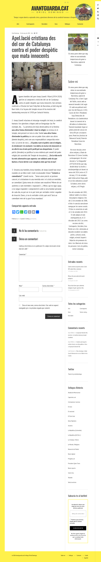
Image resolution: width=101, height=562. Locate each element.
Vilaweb (70, 478)
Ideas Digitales (72, 421)
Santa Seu (71, 473)
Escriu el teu (42, 231)
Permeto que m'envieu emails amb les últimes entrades (76, 521)
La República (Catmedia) (75, 430)
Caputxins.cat (72, 397)
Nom (21, 285)
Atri (18, 24)
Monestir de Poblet (73, 449)
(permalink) (33, 219)
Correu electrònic (48, 285)
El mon (70, 407)
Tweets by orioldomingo (75, 374)
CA (65, 2)
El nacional (71, 411)
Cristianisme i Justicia (74, 402)
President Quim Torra (74, 463)
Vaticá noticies (72, 482)
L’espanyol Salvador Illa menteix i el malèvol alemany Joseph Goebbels (77, 335)
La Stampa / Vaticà (73, 440)
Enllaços (67, 24)
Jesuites (70, 426)
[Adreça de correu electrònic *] (78, 514)
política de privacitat (80, 535)
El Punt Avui (71, 416)
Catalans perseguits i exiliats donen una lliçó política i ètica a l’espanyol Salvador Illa (77, 344)
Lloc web (22, 295)
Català (86, 555)
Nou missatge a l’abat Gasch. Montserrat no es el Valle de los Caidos (77, 353)
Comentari (22, 254)
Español (86, 558)
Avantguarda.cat (49, 8)
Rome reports (72, 468)
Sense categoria (84, 312)
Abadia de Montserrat (74, 393)
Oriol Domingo (15, 33)
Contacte (80, 24)
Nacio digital (71, 454)
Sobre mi (63, 555)
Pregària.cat (71, 459)
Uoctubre (44, 24)
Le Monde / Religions (73, 444)
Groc (56, 24)
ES (68, 2)
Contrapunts (30, 24)
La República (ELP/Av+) (74, 435)
